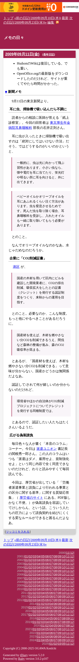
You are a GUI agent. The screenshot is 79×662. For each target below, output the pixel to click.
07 (51, 556)
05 (42, 556)
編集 (50, 22)
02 (30, 556)
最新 (65, 18)
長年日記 (48, 54)
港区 (16, 266)
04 (38, 556)
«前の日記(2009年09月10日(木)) (37, 18)
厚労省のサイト (31, 497)
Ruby (21, 658)
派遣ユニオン (46, 448)
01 (26, 556)
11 (68, 552)
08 (55, 556)
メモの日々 (14, 37)
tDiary (24, 655)
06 (47, 556)
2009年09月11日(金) (22, 54)
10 (63, 556)
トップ (8, 18)
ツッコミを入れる (17, 531)
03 (34, 556)
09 (59, 556)
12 (72, 552)
